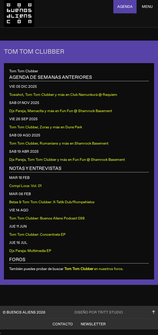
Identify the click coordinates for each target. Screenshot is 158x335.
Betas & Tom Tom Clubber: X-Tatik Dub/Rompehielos (52, 202)
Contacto (62, 324)
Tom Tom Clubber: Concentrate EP (37, 234)
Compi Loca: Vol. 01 (25, 186)
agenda (125, 6)
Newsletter (93, 324)
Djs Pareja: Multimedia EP (30, 251)
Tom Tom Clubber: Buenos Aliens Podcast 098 (47, 218)
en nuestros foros (93, 269)
